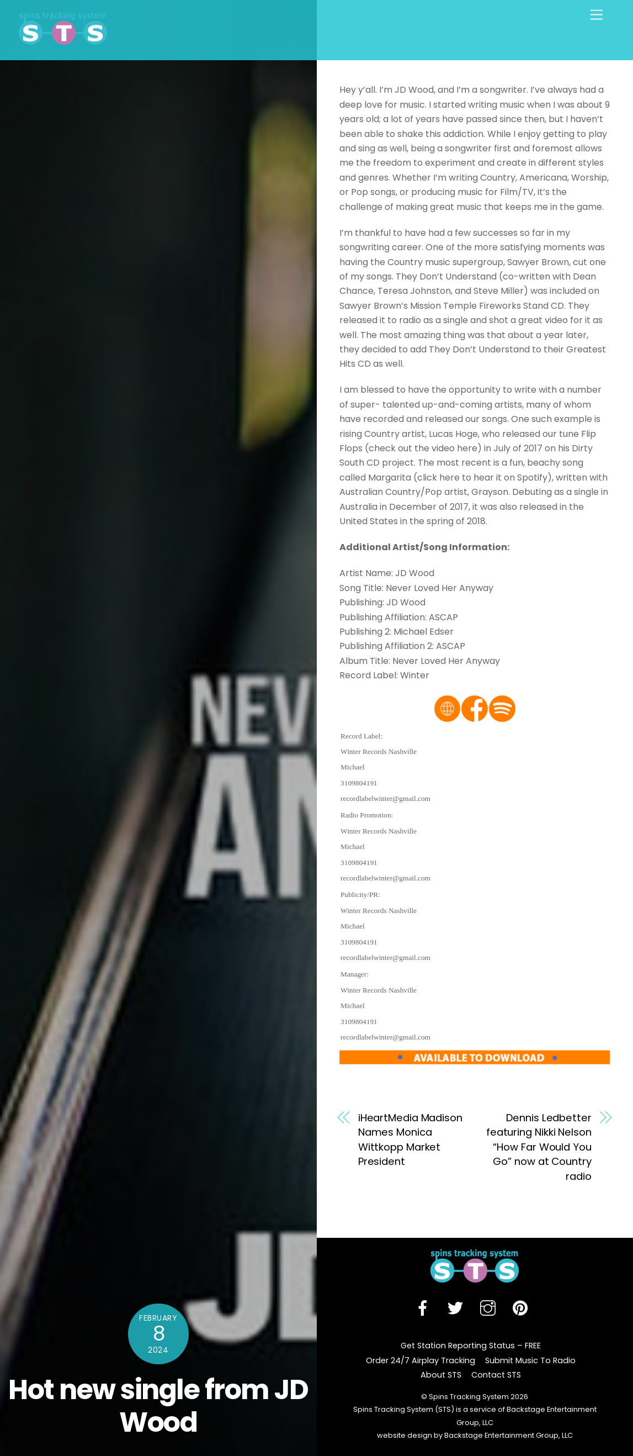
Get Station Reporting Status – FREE (471, 1345)
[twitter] (457, 1307)
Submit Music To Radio (530, 1360)
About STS (441, 1374)
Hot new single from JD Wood (158, 1406)
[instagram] (490, 1307)
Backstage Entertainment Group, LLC (508, 1435)
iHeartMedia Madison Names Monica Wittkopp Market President (410, 1139)
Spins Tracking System (469, 1396)
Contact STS (496, 1374)
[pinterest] (522, 1307)
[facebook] (424, 1307)
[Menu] (597, 15)
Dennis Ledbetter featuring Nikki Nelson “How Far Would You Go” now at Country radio (539, 1147)
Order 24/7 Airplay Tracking (420, 1360)
